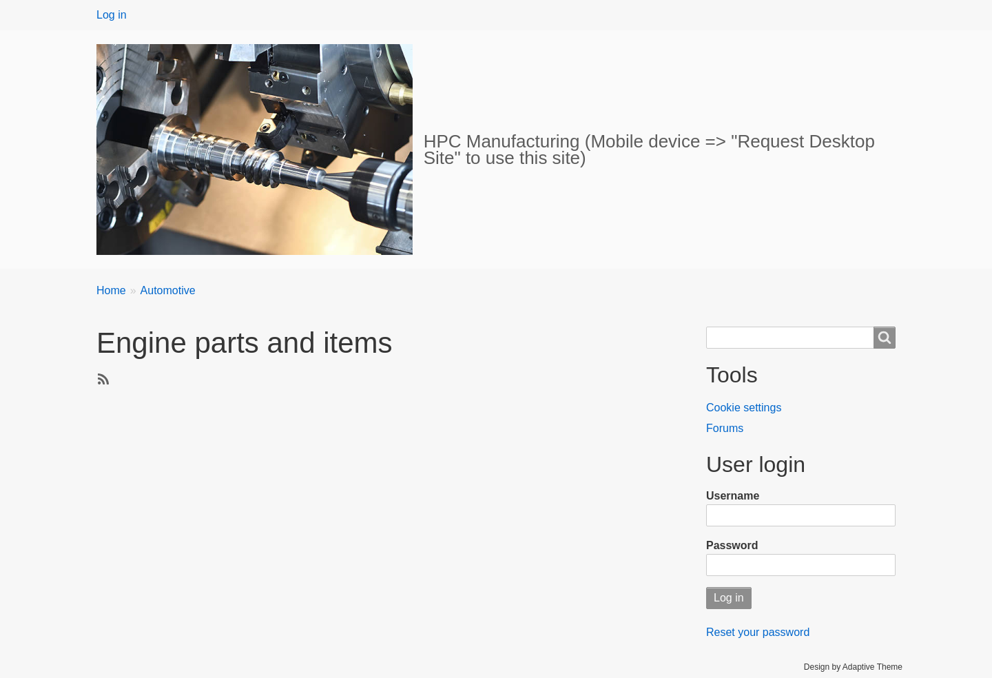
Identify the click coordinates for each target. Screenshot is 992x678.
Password (732, 545)
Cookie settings (743, 407)
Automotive (168, 290)
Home (111, 290)
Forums (724, 428)
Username (732, 496)
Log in (111, 15)
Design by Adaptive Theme (853, 667)
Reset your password (757, 632)
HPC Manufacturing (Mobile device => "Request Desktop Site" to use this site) (649, 149)
